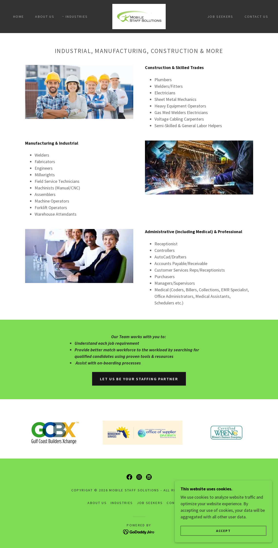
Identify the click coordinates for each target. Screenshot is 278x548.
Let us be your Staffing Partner (139, 378)
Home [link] (18, 16)
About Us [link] (44, 16)
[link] (138, 16)
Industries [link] (77, 16)
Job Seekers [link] (220, 16)
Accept (223, 534)
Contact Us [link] (256, 16)
